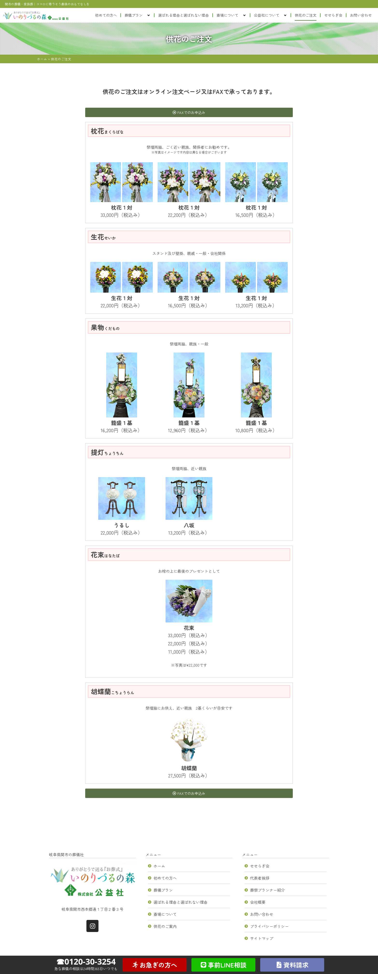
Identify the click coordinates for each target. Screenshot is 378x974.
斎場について (231, 15)
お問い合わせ (361, 15)
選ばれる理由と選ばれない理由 (183, 15)
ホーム (42, 58)
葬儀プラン (138, 15)
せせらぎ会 (333, 15)
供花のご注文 (305, 15)
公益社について (270, 15)
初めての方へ (106, 15)
